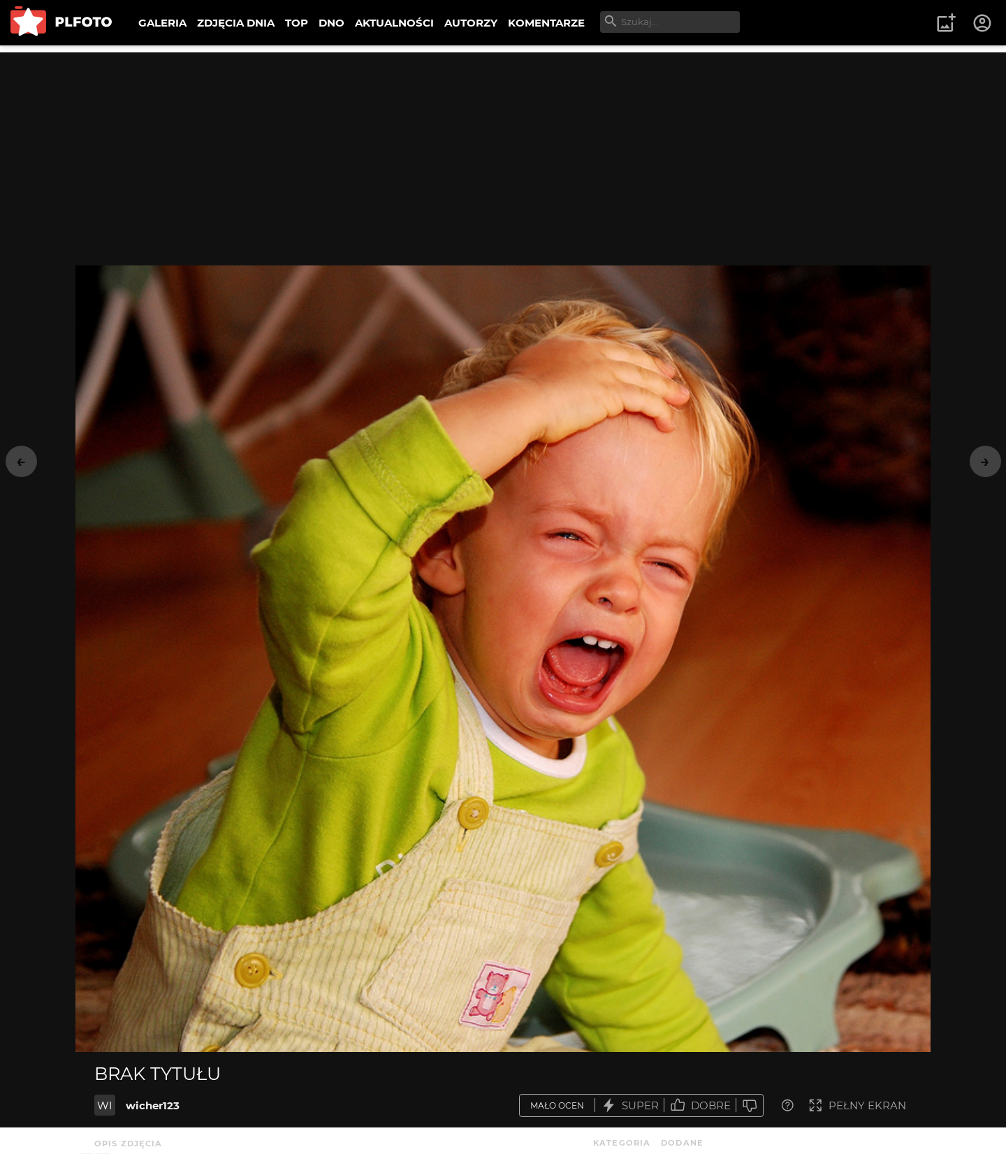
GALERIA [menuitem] (162, 22)
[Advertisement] (503, 150)
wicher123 (153, 1105)
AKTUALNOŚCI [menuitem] (394, 22)
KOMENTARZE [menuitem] (546, 22)
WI (104, 1105)
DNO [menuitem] (331, 22)
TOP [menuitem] (296, 22)
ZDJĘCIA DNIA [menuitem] (236, 22)
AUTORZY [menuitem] (470, 22)
